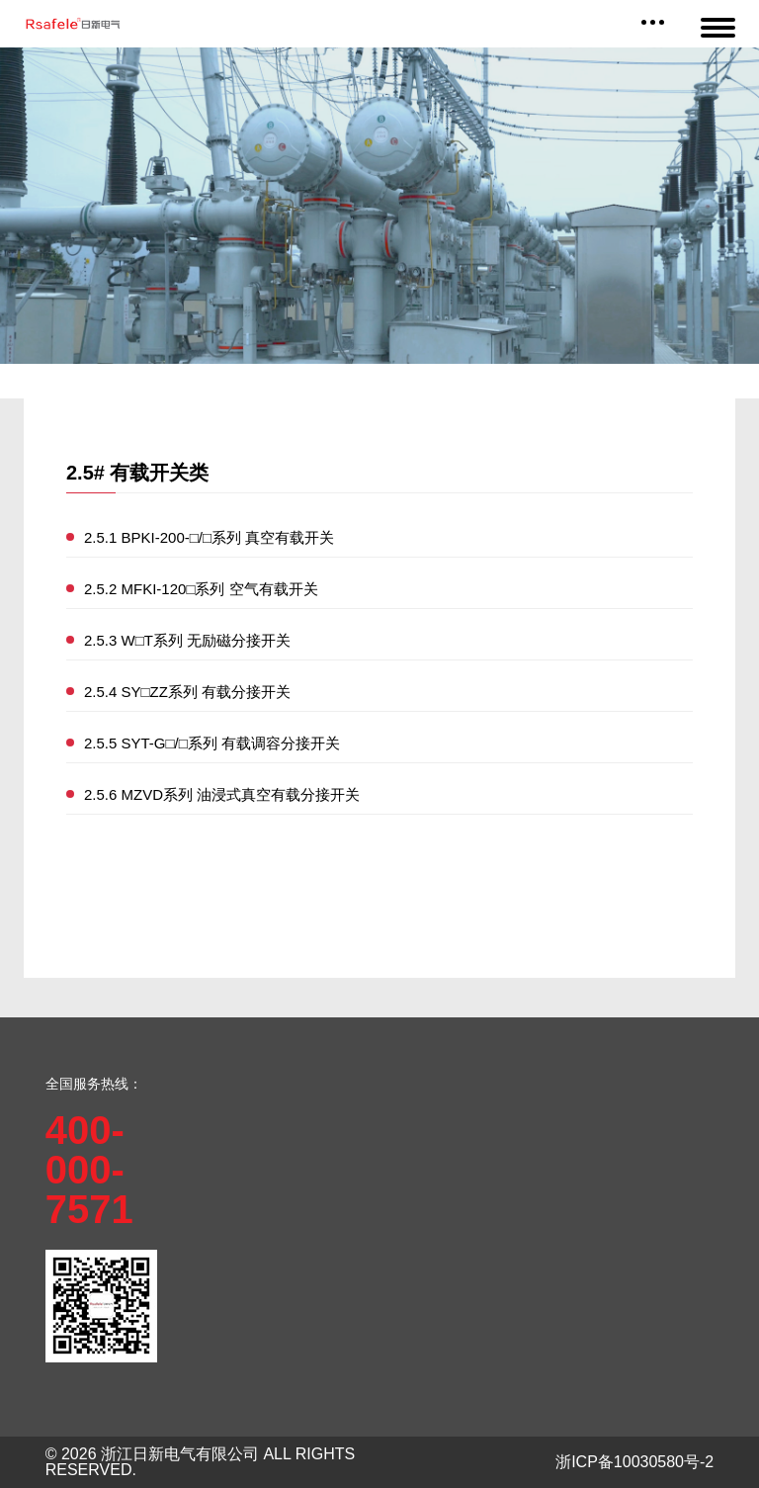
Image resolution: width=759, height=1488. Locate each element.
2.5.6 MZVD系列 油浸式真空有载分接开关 (222, 794)
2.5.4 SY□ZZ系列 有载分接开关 (187, 691)
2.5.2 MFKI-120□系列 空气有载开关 (201, 588)
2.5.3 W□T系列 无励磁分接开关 (187, 640)
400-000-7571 (89, 1169)
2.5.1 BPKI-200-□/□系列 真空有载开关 (209, 537)
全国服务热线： (93, 1084)
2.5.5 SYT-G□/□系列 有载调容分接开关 (212, 743)
